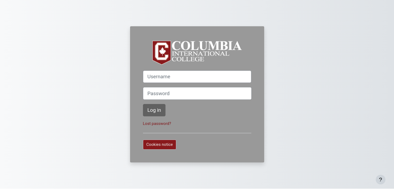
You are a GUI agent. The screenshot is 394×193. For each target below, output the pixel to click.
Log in (154, 110)
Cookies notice (159, 144)
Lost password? (157, 123)
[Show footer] (380, 179)
